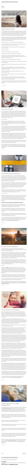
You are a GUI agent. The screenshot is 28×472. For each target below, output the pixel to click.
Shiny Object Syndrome (8, 29)
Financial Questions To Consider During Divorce (10, 404)
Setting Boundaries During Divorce (11, 173)
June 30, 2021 (3, 149)
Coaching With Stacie (9, 2)
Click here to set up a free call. (16, 377)
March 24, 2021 (3, 444)
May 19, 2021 (3, 222)
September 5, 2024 (3, 85)
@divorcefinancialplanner (8, 408)
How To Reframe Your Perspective (10, 309)
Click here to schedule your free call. (13, 220)
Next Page (25, 453)
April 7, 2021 (2, 379)
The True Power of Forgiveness (9, 246)
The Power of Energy (7, 109)
